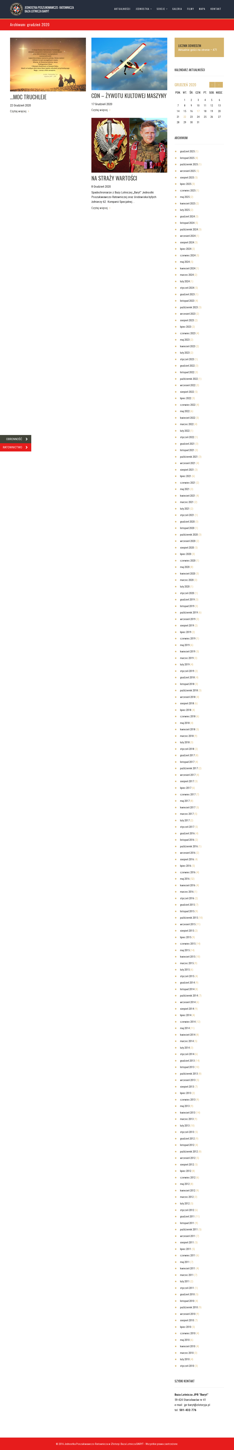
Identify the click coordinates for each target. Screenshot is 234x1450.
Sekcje (161, 9)
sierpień (187, 177)
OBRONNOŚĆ (18, 439)
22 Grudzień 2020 (20, 105)
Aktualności (122, 9)
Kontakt (216, 9)
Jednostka (142, 9)
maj (185, 197)
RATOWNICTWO (17, 447)
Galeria (177, 9)
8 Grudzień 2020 (101, 186)
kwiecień (187, 203)
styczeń (187, 287)
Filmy (190, 9)
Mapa (202, 9)
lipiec (185, 184)
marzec (187, 274)
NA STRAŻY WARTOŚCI (114, 178)
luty (185, 210)
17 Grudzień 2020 (101, 104)
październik (189, 164)
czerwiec (187, 190)
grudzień (185, 84)
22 (185, 116)
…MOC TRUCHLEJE (28, 97)
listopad (187, 158)
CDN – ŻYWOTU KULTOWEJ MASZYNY (129, 95)
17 (198, 111)
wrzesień (187, 171)
